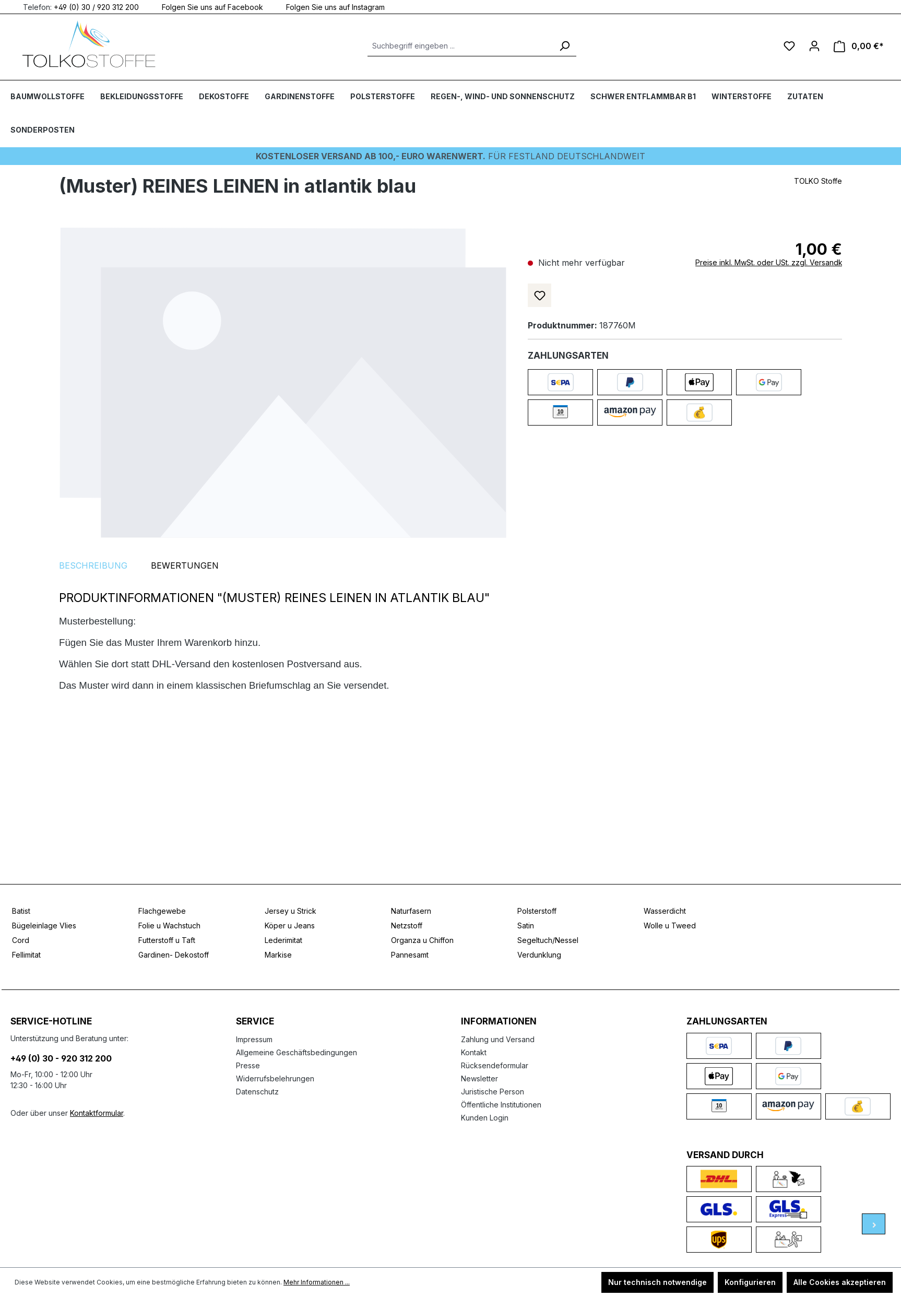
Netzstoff (406, 925)
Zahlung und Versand (498, 1039)
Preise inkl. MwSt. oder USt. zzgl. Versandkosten (778, 262)
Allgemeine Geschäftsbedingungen (296, 1052)
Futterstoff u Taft (166, 940)
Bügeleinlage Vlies (44, 925)
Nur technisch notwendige (657, 1282)
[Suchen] (564, 46)
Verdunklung (539, 954)
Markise (278, 954)
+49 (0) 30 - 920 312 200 (61, 1058)
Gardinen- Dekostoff (173, 954)
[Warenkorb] (859, 46)
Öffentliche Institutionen (501, 1104)
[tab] (93, 565)
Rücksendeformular (494, 1065)
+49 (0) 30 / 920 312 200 (96, 6)
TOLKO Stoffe (818, 180)
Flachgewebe (162, 910)
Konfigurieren (750, 1282)
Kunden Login (484, 1117)
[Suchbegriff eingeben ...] (460, 46)
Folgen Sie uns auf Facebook (206, 6)
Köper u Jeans (290, 925)
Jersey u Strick (290, 910)
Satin (525, 925)
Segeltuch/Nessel (547, 940)
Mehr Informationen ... (316, 1282)
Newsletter (479, 1078)
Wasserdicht (665, 910)
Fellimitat (26, 954)
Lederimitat (283, 940)
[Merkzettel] (789, 46)
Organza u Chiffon (422, 940)
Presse (248, 1065)
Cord (20, 940)
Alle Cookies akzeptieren (839, 1282)
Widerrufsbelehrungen (275, 1078)
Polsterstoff (536, 910)
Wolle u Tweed (670, 925)
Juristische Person (492, 1091)
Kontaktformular (96, 1113)
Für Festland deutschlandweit (450, 156)
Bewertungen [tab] (185, 565)
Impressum (254, 1039)
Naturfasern (411, 910)
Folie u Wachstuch (169, 925)
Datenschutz (257, 1091)
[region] (283, 382)
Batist (21, 910)
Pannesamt (410, 954)
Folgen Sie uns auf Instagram (329, 6)
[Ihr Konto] (814, 46)
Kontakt (474, 1052)
